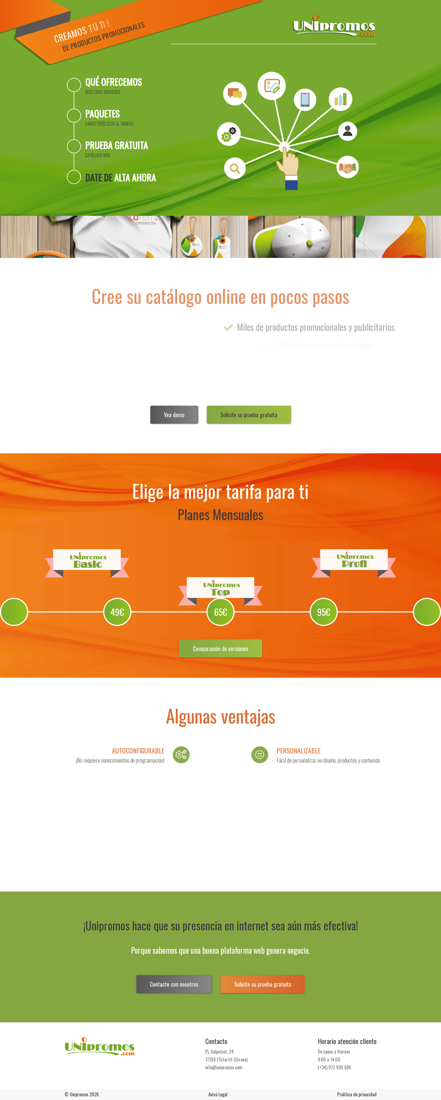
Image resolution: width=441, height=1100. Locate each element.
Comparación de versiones (220, 648)
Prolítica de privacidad (357, 1094)
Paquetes (109, 117)
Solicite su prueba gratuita (248, 414)
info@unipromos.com (223, 1067)
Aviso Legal (218, 1094)
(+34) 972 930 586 (334, 1067)
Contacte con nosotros (174, 984)
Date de (120, 177)
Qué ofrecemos (113, 85)
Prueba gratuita (116, 148)
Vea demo (174, 414)
